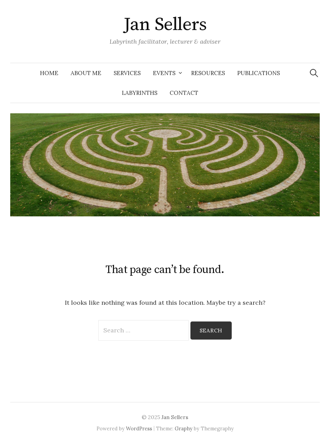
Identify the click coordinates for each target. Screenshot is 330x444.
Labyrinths (139, 93)
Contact (184, 93)
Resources (208, 73)
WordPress (139, 428)
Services (127, 73)
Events (164, 73)
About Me (86, 73)
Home (49, 73)
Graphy (183, 428)
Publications (258, 73)
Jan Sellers (165, 24)
